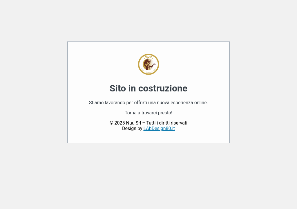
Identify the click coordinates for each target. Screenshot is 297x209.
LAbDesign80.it (159, 128)
